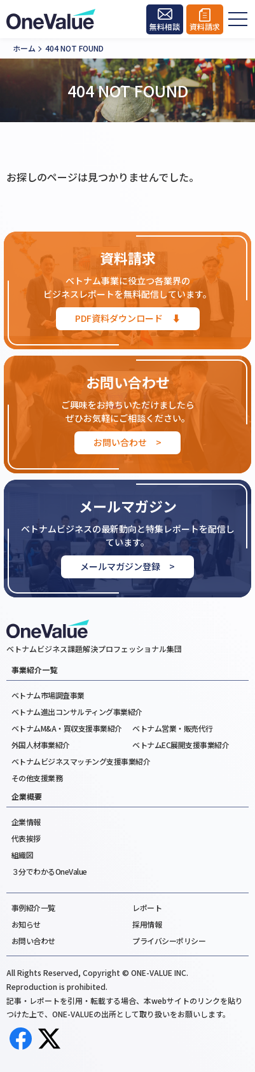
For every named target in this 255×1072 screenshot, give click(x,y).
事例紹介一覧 (33, 907)
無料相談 (164, 27)
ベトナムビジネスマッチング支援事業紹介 (81, 761)
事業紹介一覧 (34, 670)
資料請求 (205, 27)
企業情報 (26, 821)
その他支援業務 (37, 777)
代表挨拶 (26, 838)
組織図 (22, 854)
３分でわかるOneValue (49, 871)
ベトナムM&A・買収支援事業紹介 (66, 728)
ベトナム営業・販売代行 (172, 728)
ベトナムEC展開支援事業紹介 (180, 744)
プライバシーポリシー (168, 940)
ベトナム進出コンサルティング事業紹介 (76, 711)
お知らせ (26, 924)
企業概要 (26, 796)
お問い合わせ (33, 940)
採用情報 (147, 924)
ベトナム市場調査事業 (48, 695)
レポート (147, 907)
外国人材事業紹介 (40, 744)
